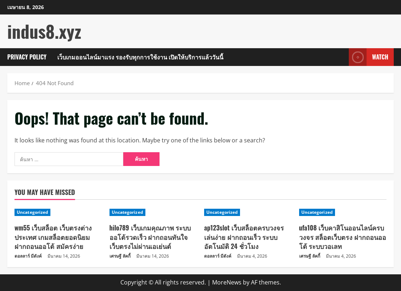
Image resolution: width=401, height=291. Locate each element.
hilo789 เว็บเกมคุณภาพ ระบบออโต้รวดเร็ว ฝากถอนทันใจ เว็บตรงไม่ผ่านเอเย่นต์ (150, 236)
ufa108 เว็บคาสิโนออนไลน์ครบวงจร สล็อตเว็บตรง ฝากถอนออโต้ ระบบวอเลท (342, 236)
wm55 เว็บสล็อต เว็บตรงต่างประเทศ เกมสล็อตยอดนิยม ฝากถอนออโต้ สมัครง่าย (53, 236)
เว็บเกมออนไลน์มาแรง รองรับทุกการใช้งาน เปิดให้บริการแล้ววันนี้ (140, 57)
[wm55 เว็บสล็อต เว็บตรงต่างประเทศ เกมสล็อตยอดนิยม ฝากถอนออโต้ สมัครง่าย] (58, 212)
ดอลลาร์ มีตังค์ (28, 256)
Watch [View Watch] (368, 57)
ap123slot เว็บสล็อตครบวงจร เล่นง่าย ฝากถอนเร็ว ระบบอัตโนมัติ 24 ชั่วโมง (244, 236)
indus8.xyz (44, 31)
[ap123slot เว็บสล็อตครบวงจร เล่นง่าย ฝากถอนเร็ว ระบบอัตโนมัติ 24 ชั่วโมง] (248, 212)
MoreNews (226, 282)
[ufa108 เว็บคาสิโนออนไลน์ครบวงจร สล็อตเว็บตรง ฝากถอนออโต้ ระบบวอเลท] (343, 212)
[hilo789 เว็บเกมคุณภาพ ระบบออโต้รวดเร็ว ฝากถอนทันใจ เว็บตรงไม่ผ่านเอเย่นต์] (153, 212)
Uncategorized (32, 212)
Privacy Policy (26, 57)
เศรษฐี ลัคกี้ (120, 256)
